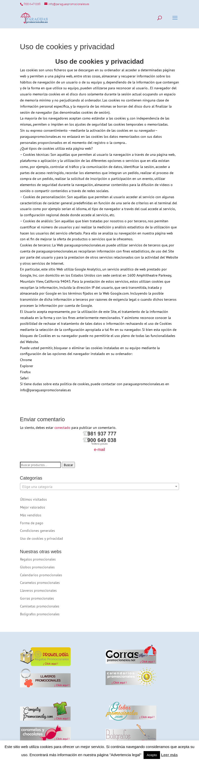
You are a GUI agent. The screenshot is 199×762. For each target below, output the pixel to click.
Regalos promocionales (38, 559)
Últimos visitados (33, 499)
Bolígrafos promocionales (39, 614)
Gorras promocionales (37, 598)
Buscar (68, 465)
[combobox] (99, 486)
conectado (62, 427)
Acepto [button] (152, 755)
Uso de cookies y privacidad (41, 538)
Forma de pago (31, 523)
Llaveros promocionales (38, 590)
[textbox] (99, 486)
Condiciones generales (37, 530)
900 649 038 (32, 4)
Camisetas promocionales (39, 606)
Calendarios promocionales (41, 575)
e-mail (99, 449)
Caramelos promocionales (40, 582)
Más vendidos (30, 515)
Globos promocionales (37, 567)
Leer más (169, 755)
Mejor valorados (32, 507)
